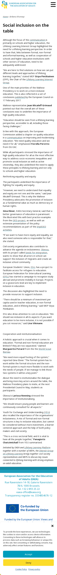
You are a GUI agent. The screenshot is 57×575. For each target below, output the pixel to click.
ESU (33, 267)
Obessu (45, 249)
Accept (28, 554)
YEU (47, 412)
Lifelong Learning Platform (37, 447)
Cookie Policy (21, 569)
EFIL (6, 276)
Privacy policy (34, 569)
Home (5, 16)
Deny (28, 562)
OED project (19, 220)
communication (38, 39)
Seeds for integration (36, 252)
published (20, 97)
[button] (52, 525)
